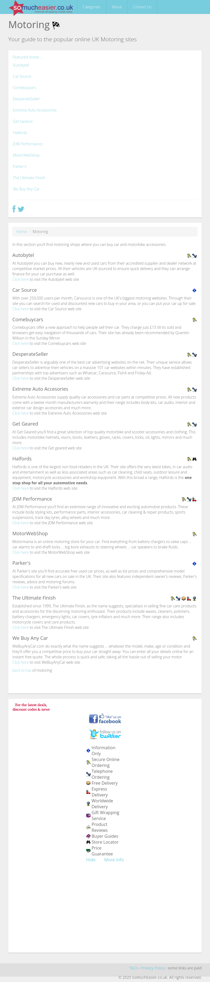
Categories (92, 6)
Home (21, 231)
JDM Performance (28, 143)
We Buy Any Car (26, 188)
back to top (21, 670)
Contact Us (142, 6)
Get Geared (22, 121)
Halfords (20, 132)
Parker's (19, 166)
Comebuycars (24, 87)
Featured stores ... (28, 57)
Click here (20, 279)
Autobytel (21, 65)
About (117, 6)
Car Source (22, 76)
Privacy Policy (152, 967)
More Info (114, 860)
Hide (91, 860)
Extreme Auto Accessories (35, 110)
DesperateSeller (26, 98)
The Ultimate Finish (29, 177)
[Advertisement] (105, 910)
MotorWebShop (26, 155)
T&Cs (133, 967)
